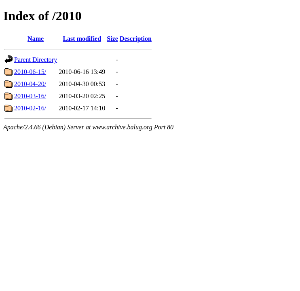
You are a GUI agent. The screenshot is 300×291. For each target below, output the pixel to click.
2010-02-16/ (30, 108)
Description (136, 38)
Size (112, 38)
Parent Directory (35, 59)
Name (35, 38)
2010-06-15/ (30, 71)
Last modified (82, 38)
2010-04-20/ (30, 83)
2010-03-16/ (30, 96)
